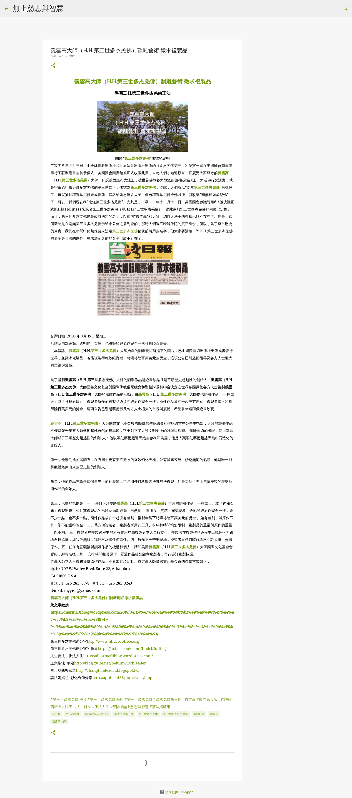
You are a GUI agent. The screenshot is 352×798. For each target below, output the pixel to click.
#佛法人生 (100, 706)
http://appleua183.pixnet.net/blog (122, 677)
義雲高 (223, 173)
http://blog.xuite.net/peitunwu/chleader (110, 663)
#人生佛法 (82, 706)
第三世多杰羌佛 (137, 158)
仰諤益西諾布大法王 (97, 713)
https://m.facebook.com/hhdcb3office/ (132, 648)
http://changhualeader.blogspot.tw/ (108, 670)
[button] (53, 66)
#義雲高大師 (207, 699)
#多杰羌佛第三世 (167, 699)
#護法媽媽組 (160, 706)
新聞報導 (198, 713)
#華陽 (115, 706)
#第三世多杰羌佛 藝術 (105, 699)
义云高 (56, 713)
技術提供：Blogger (176, 792)
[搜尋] (70, 8)
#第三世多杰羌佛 (138, 699)
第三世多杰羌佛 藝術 (175, 713)
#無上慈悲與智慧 (135, 706)
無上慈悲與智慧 (38, 8)
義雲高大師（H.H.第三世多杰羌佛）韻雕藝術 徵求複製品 (142, 81)
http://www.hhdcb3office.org (113, 641)
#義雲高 (189, 699)
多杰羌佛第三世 (123, 713)
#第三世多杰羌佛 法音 (68, 699)
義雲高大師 (59, 721)
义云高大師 (72, 713)
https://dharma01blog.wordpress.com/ (118, 656)
